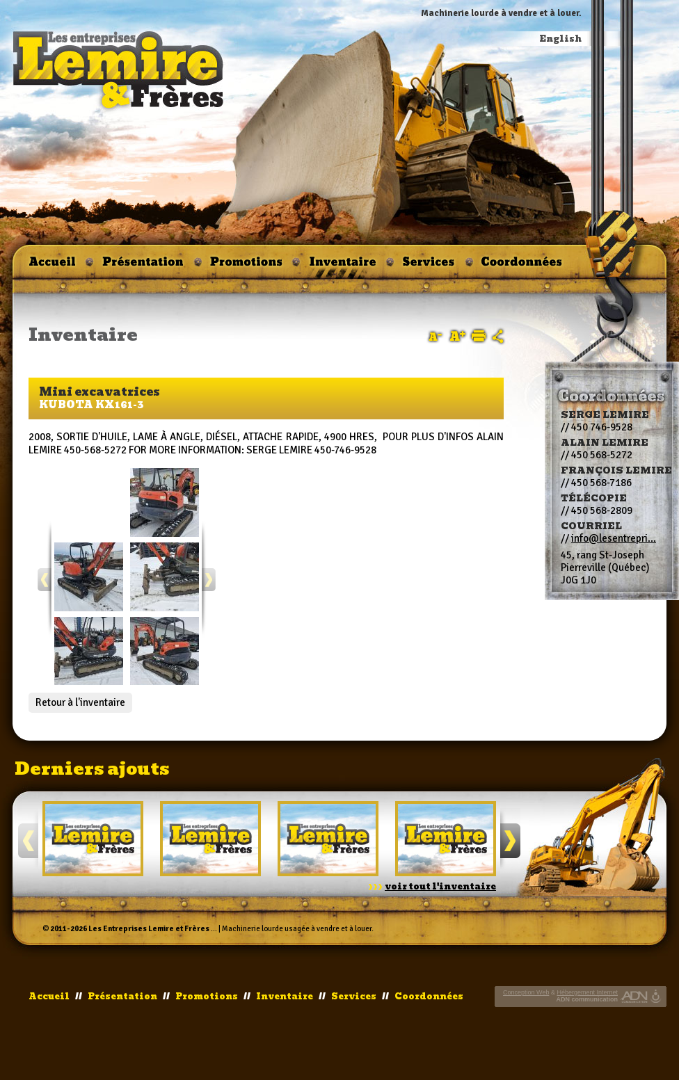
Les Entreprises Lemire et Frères (148, 928)
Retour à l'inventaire (80, 702)
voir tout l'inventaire (440, 887)
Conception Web (526, 992)
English (561, 39)
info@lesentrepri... (613, 538)
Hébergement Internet (587, 992)
